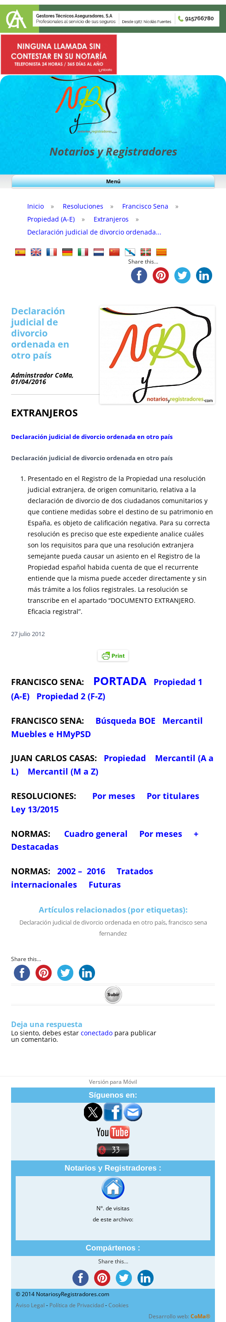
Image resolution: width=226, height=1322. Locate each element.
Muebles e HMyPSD (51, 733)
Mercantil (182, 720)
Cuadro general (95, 833)
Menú (113, 181)
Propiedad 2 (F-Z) (70, 696)
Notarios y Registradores (113, 151)
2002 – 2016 (81, 871)
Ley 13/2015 (35, 809)
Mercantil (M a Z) (63, 771)
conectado (97, 1032)
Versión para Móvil (113, 1082)
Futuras (105, 884)
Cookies (118, 1305)
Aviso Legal (30, 1305)
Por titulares (173, 795)
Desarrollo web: (179, 1316)
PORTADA (120, 680)
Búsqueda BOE (125, 720)
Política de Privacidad (76, 1305)
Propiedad (125, 757)
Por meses (113, 795)
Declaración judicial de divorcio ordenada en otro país (91, 437)
